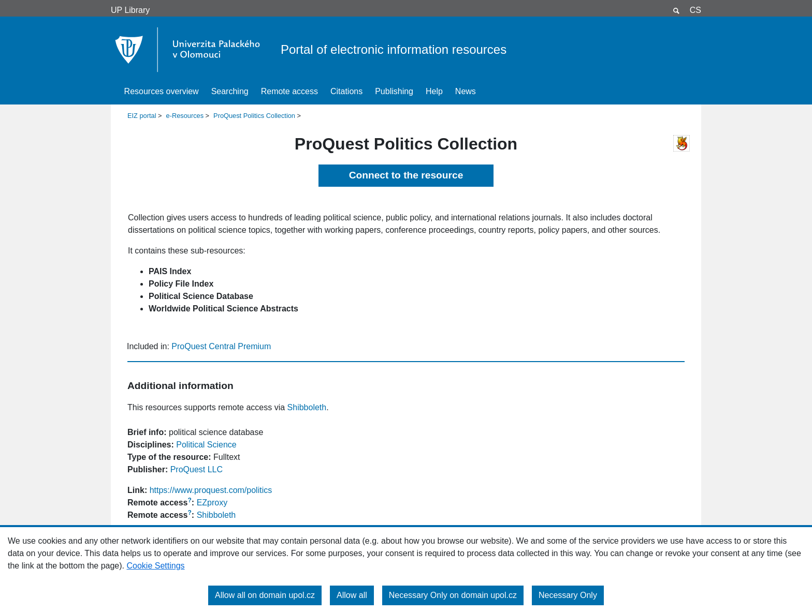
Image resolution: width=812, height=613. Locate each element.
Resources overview (161, 91)
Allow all (352, 595)
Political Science (206, 444)
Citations (346, 91)
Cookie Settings (155, 565)
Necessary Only (568, 595)
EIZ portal (141, 115)
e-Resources (185, 115)
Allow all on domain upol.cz (265, 595)
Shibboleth (307, 407)
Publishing (394, 91)
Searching (230, 91)
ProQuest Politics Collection (254, 115)
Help (434, 91)
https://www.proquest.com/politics (211, 490)
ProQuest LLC (196, 469)
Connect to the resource (406, 175)
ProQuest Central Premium (221, 346)
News (465, 91)
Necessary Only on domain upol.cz (453, 595)
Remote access (289, 91)
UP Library (130, 10)
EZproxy (212, 502)
